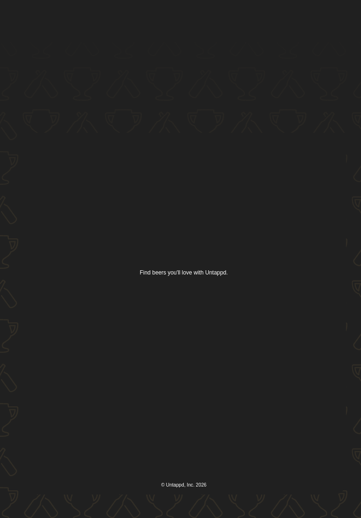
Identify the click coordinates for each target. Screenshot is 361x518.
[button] (332, 20)
